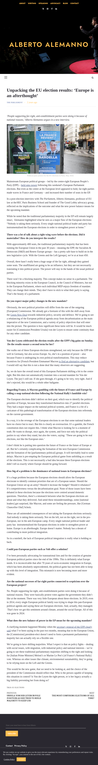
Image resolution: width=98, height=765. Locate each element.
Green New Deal (18, 314)
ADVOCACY (55, 3)
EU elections (18, 687)
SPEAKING (43, 3)
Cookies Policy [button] (9, 759)
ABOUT (22, 3)
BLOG (65, 3)
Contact (9, 745)
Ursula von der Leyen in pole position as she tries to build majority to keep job (29, 697)
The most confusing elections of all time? (72, 695)
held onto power (29, 185)
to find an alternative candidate (74, 361)
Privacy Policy (20, 745)
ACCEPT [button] (21, 759)
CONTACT (74, 3)
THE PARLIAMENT (15, 102)
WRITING (32, 3)
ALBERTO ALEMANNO (49, 44)
